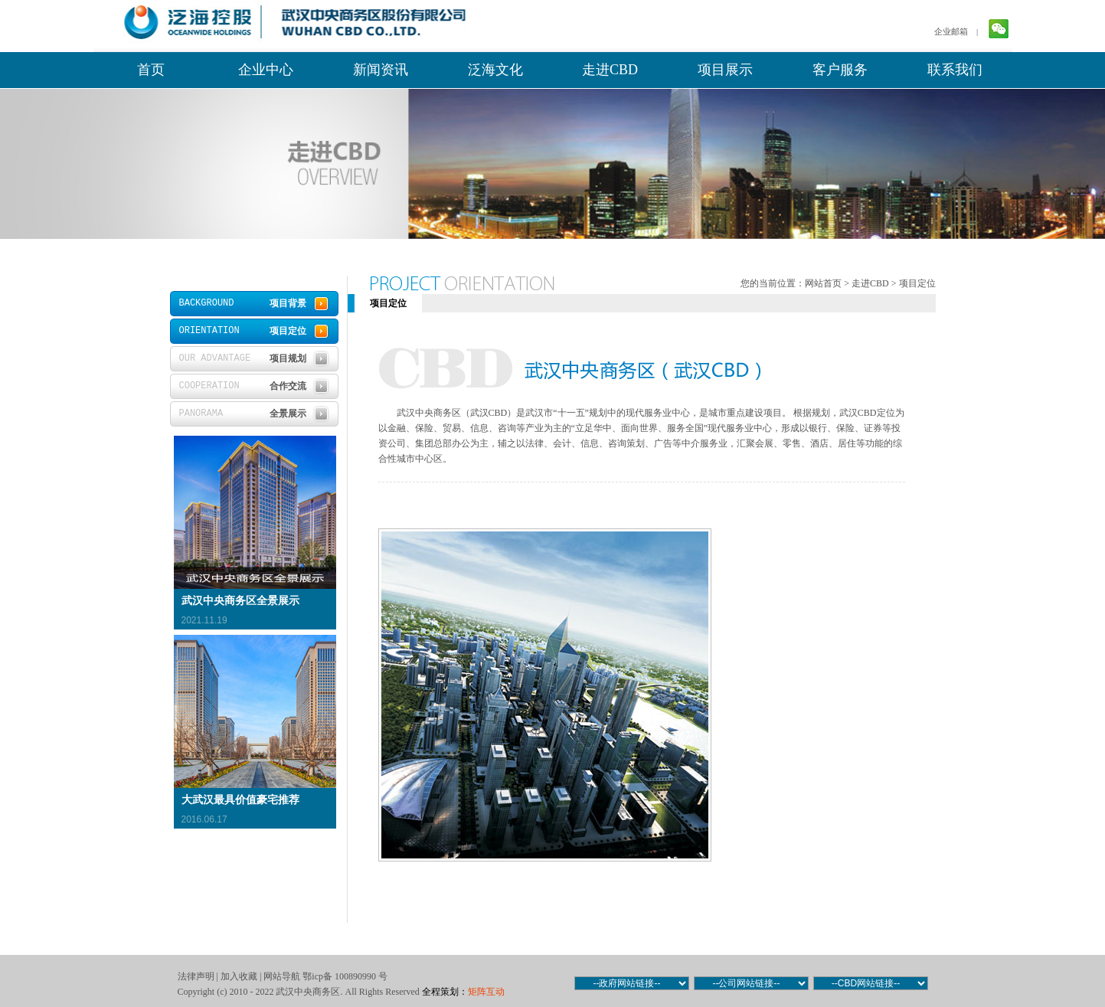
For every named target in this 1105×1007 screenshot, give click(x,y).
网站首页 (823, 283)
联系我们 (954, 69)
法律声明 (196, 976)
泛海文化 (495, 69)
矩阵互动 (486, 991)
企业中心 (265, 69)
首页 (151, 69)
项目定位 (917, 283)
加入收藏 (239, 976)
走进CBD (610, 69)
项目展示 (725, 69)
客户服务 (840, 69)
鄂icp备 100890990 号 (344, 976)
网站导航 (281, 976)
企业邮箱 (951, 31)
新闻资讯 (380, 69)
